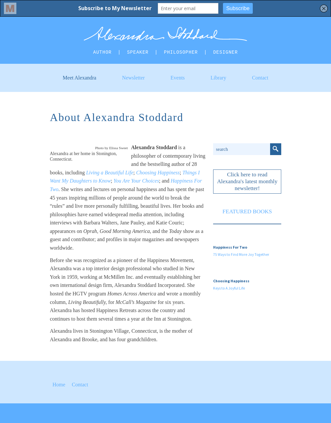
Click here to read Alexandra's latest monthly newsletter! (247, 181)
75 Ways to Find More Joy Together (241, 254)
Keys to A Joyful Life (229, 288)
